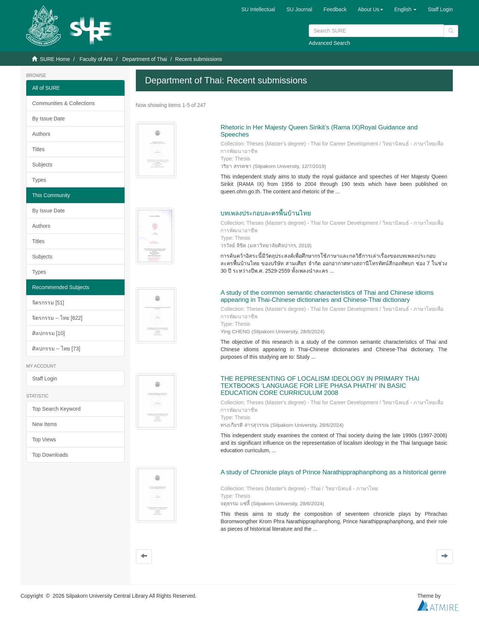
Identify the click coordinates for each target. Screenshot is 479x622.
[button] (370, 9)
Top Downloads (50, 455)
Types (39, 180)
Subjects (42, 165)
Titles (38, 149)
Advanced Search (329, 43)
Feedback (334, 9)
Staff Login (44, 379)
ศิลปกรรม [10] (48, 333)
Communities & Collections (63, 103)
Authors (41, 134)
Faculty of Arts (96, 59)
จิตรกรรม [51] (48, 303)
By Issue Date (48, 119)
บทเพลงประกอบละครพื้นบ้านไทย (265, 213)
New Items (44, 424)
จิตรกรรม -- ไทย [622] (57, 318)
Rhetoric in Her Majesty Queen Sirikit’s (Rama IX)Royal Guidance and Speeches (319, 131)
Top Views (44, 439)
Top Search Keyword (56, 409)
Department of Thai (144, 59)
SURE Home (55, 59)
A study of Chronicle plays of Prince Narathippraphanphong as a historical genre (333, 472)
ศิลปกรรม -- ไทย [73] (56, 349)
